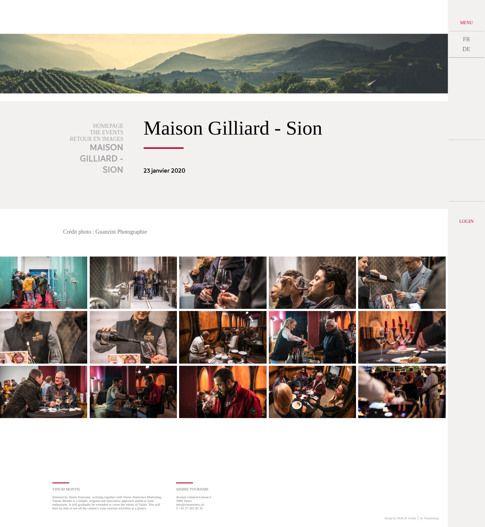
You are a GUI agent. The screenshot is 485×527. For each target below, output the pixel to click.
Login (466, 221)
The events (106, 132)
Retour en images (96, 139)
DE (466, 49)
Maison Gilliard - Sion (101, 159)
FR (466, 39)
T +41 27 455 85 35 (189, 508)
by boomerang (429, 518)
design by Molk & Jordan (400, 518)
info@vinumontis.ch (190, 504)
